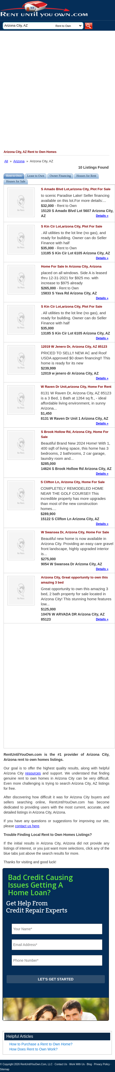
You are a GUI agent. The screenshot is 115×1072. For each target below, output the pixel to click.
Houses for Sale (15, 181)
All (6, 161)
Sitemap (4, 1069)
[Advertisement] (57, 90)
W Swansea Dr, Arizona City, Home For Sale (75, 532)
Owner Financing (60, 176)
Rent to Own (14, 176)
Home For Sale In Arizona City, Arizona (71, 266)
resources (33, 773)
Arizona (19, 161)
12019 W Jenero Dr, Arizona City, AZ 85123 (74, 346)
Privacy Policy (102, 1064)
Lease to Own (35, 176)
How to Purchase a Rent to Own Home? (40, 1044)
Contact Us (60, 1064)
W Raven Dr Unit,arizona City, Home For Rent (76, 387)
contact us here (27, 826)
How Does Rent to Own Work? (33, 1049)
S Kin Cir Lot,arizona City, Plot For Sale (71, 226)
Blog (89, 1064)
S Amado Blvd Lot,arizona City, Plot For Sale (75, 189)
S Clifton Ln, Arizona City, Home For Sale (73, 482)
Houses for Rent (86, 176)
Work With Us (77, 1064)
